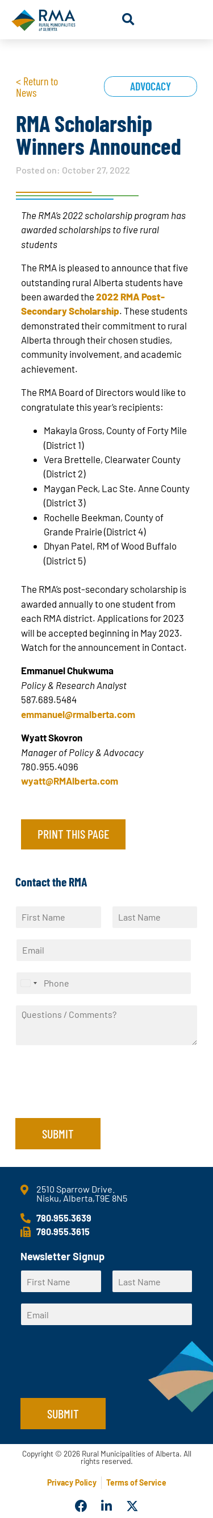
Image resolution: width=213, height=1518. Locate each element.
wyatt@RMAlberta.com (69, 780)
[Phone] (103, 983)
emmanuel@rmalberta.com (78, 714)
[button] (128, 19)
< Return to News (37, 86)
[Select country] (28, 983)
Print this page (73, 833)
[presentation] (101, 1099)
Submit (58, 1133)
